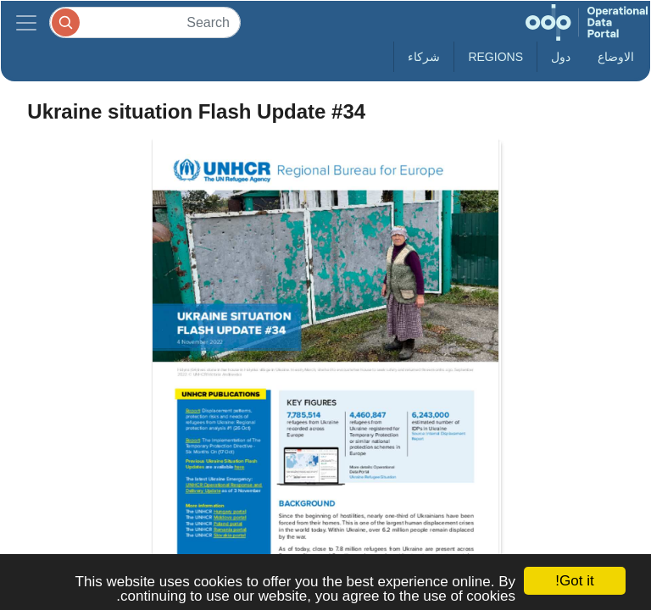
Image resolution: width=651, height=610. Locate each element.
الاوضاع (616, 57)
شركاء (424, 57)
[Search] (145, 22)
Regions (495, 57)
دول (560, 57)
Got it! (574, 581)
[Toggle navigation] (26, 22)
